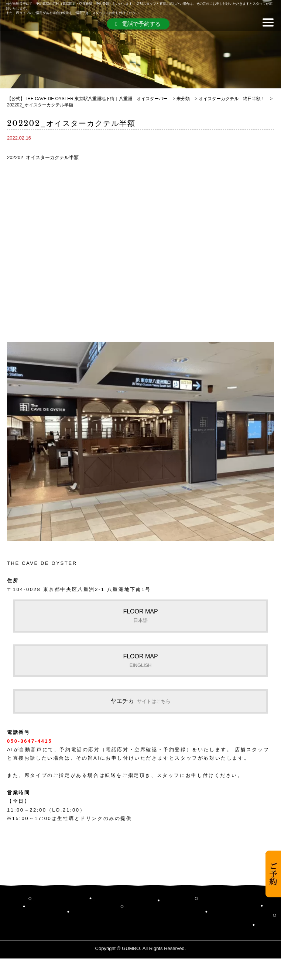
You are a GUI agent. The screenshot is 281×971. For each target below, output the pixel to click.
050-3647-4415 (29, 741)
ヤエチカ (140, 701)
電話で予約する (137, 24)
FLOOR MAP (140, 615)
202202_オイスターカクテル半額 (43, 157)
